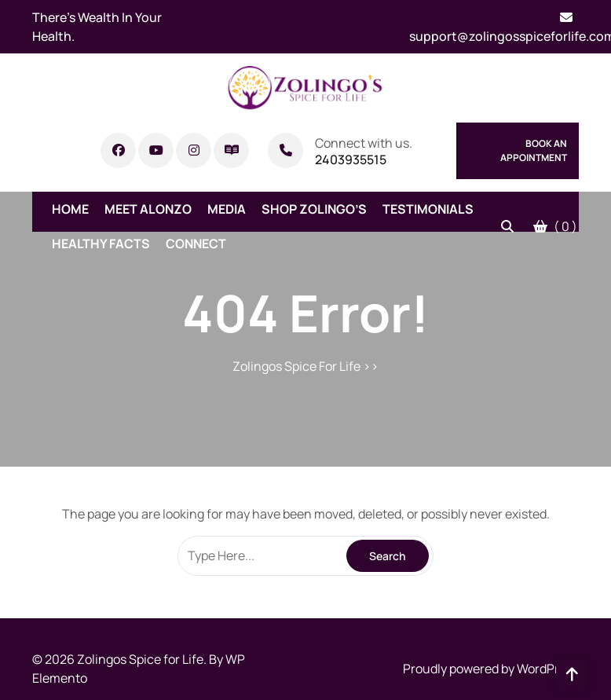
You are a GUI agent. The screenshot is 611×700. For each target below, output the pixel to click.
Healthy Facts (101, 243)
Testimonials (428, 209)
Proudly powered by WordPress (491, 668)
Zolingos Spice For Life (296, 366)
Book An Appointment (533, 150)
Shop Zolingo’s (314, 209)
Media (226, 209)
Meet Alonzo (148, 209)
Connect (196, 243)
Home (70, 209)
